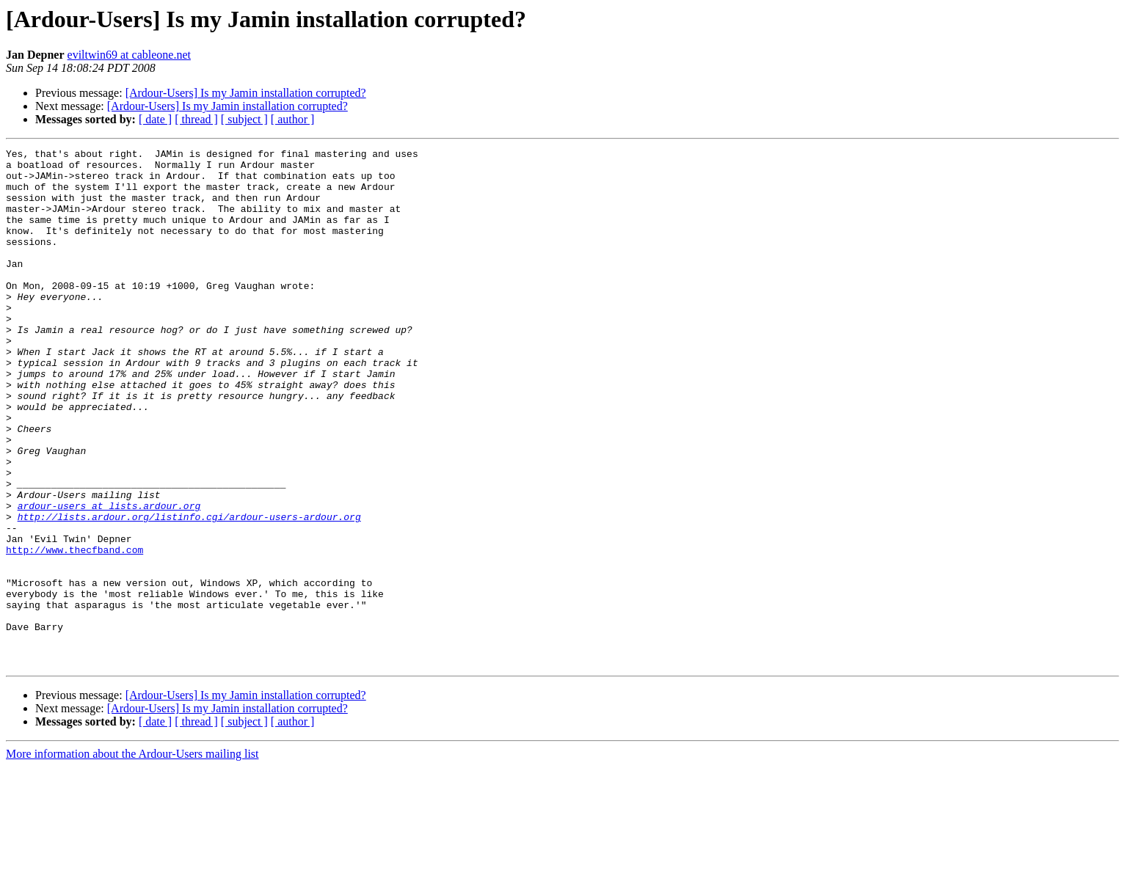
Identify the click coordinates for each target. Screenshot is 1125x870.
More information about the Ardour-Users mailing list (132, 857)
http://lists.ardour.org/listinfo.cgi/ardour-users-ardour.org (189, 591)
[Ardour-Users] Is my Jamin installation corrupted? (245, 93)
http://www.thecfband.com (74, 630)
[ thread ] (196, 119)
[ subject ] (244, 119)
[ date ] (155, 119)
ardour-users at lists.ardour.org (109, 578)
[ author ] (293, 119)
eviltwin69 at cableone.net (129, 54)
